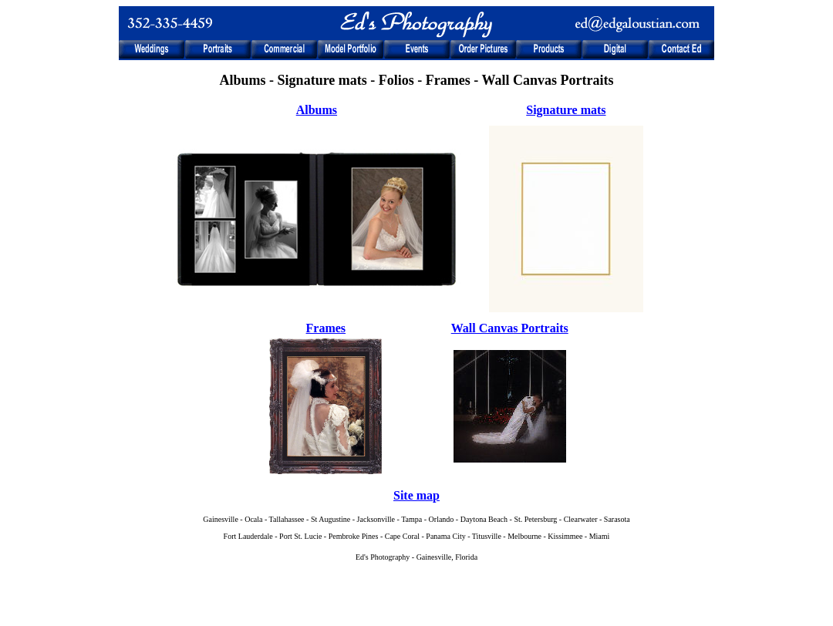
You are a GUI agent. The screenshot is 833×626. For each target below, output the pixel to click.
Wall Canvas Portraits (509, 328)
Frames (326, 328)
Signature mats (565, 109)
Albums (316, 109)
